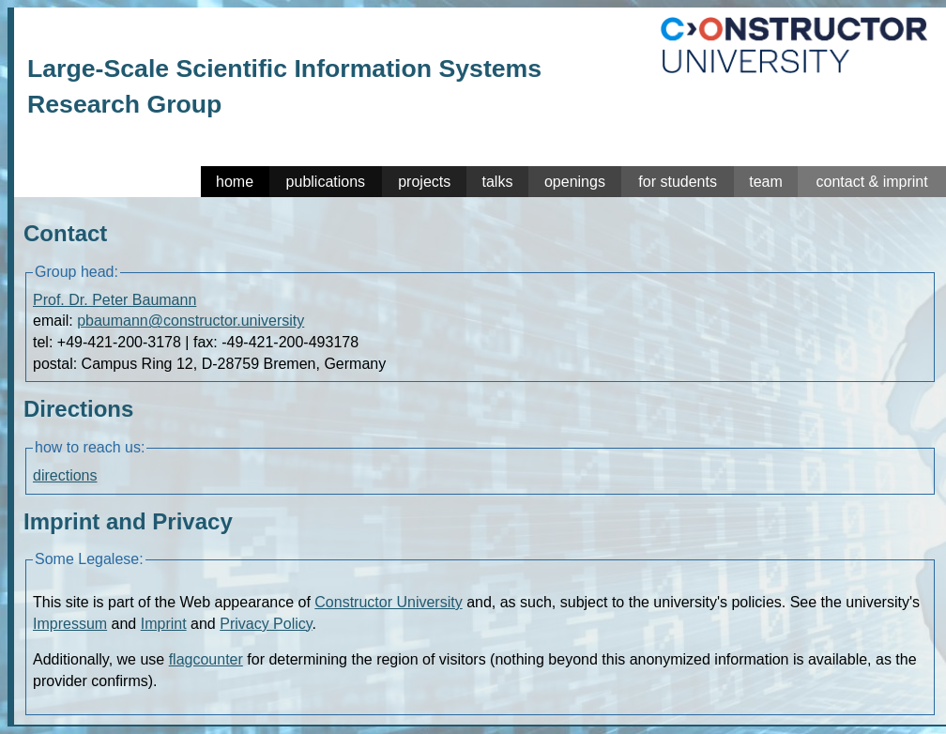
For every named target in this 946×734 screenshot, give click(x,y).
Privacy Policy (266, 624)
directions (65, 475)
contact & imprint (871, 182)
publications (326, 182)
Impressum (70, 624)
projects (424, 182)
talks (497, 182)
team (766, 182)
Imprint (164, 624)
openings (574, 182)
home (234, 182)
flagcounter (206, 659)
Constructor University (388, 602)
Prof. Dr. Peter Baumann (114, 300)
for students (677, 182)
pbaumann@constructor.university (190, 321)
